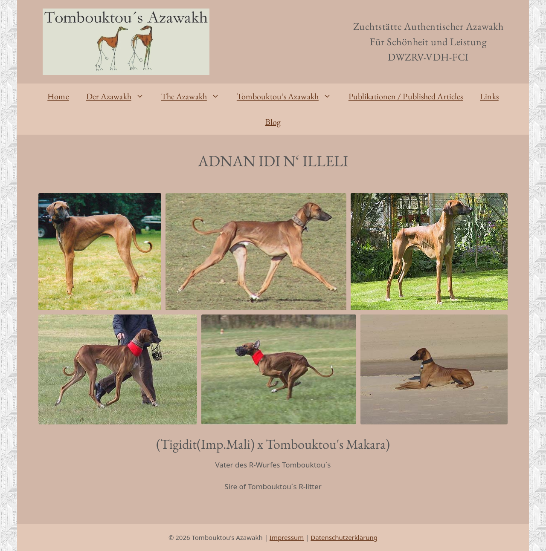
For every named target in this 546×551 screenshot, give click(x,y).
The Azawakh (194, 96)
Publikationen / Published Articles (406, 96)
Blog (273, 121)
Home (58, 96)
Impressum (287, 537)
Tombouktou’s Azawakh (288, 96)
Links (489, 96)
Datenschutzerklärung (344, 537)
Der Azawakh (119, 96)
